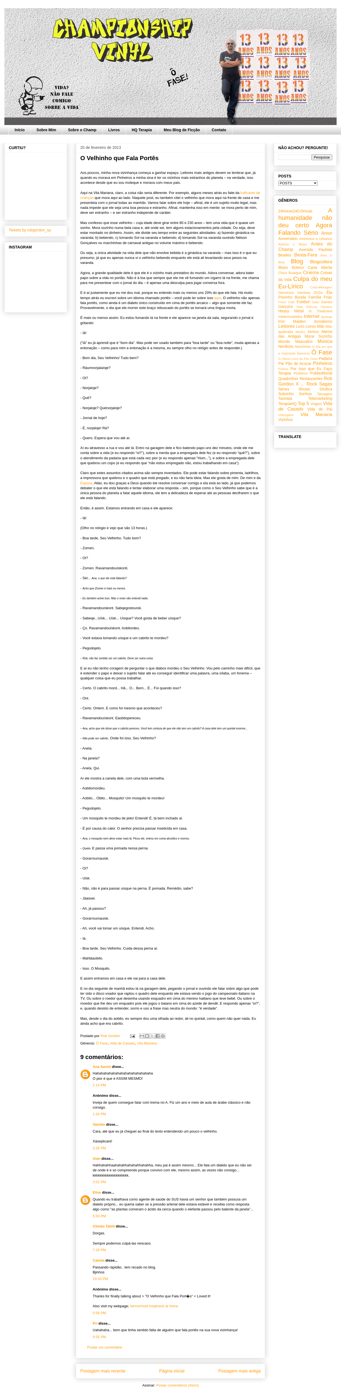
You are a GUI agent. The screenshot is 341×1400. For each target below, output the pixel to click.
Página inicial (172, 1371)
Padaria (325, 358)
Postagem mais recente (102, 1371)
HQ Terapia (142, 130)
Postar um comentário (104, 1347)
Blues (283, 267)
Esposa (86, 483)
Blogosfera (321, 261)
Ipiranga (326, 316)
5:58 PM (99, 1313)
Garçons (285, 306)
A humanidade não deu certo (305, 218)
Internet (312, 316)
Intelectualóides (290, 317)
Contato (219, 130)
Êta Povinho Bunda (305, 294)
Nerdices (285, 346)
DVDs (318, 293)
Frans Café (286, 302)
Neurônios (303, 347)
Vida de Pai (319, 409)
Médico (300, 331)
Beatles (284, 255)
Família (315, 297)
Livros (114, 130)
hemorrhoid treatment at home (154, 1306)
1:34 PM (99, 1114)
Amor (326, 233)
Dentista (304, 293)
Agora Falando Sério (305, 229)
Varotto (99, 1124)
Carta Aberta (320, 267)
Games (326, 302)
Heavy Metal (291, 311)
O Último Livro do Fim (293, 358)
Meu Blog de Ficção (182, 130)
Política (283, 369)
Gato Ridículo (306, 306)
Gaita (315, 302)
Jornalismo (323, 321)
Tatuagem (324, 394)
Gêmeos (326, 306)
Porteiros (300, 373)
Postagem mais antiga (239, 1371)
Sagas (325, 384)
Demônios (286, 293)
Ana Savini (102, 1067)
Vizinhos (285, 419)
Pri (95, 1323)
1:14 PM (99, 1085)
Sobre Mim (46, 130)
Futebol (303, 302)
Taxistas (285, 398)
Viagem (316, 404)
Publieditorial (321, 373)
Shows (304, 389)
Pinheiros (322, 363)
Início (20, 130)
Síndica (325, 389)
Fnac (328, 297)
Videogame (286, 415)
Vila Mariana (147, 1043)
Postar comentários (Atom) (177, 1385)
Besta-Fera (305, 255)
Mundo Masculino (295, 341)
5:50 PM (99, 1216)
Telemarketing (320, 398)
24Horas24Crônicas (295, 211)
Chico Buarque (290, 273)
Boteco (298, 267)
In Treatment (320, 311)
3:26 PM (99, 1148)
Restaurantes (310, 378)
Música (325, 341)
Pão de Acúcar (298, 363)
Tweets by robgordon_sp (30, 230)
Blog (297, 261)
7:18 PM (99, 1250)
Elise (97, 1192)
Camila (99, 1260)
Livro (300, 326)
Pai (281, 363)
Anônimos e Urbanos (315, 239)
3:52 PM (99, 1182)
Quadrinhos (288, 378)
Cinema (311, 272)
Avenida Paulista (315, 249)
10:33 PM (100, 1279)
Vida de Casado (122, 1043)
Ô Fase (102, 1043)
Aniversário (288, 238)
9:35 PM (99, 1337)
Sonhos (305, 394)
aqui (217, 298)
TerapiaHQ (287, 403)
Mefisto (313, 332)
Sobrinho (286, 394)
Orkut (314, 358)
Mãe (320, 326)
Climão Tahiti (104, 1226)
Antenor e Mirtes (292, 244)
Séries (283, 389)
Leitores (286, 326)
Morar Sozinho (318, 336)
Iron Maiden (292, 321)
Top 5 (303, 403)
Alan (97, 1158)
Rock (312, 384)
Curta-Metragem (321, 287)
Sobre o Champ (82, 130)
